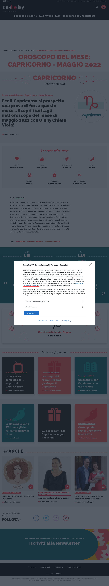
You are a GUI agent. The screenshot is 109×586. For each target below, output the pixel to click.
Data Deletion (42, 321)
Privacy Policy (66, 321)
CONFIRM (34, 313)
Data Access (54, 321)
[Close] (91, 265)
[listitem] (54, 301)
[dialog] (54, 293)
